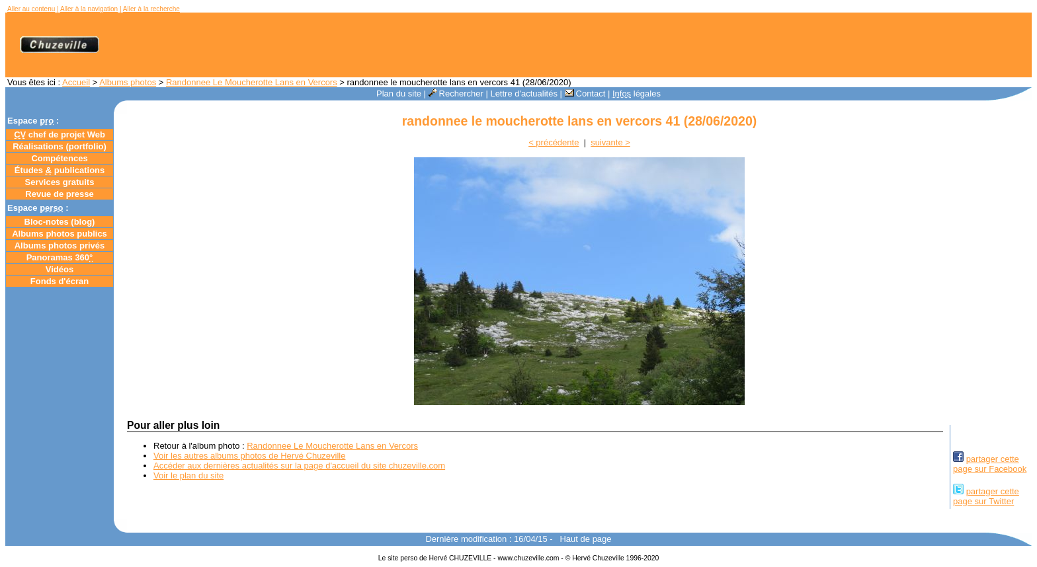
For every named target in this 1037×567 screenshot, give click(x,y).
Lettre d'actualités (524, 93)
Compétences (59, 158)
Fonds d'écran (59, 281)
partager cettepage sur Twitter (986, 496)
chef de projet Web (59, 134)
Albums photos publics (59, 234)
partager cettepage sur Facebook (989, 464)
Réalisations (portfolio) (59, 146)
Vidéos (59, 269)
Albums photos (127, 82)
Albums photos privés (60, 245)
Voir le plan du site (188, 475)
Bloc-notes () (59, 222)
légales (636, 93)
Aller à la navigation (89, 9)
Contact (585, 93)
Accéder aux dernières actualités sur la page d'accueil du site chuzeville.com (299, 466)
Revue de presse (59, 194)
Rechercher (456, 93)
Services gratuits (60, 182)
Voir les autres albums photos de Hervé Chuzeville (249, 456)
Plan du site (398, 93)
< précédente (553, 142)
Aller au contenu (31, 9)
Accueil (76, 82)
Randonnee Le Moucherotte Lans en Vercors (251, 82)
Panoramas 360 (59, 257)
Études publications (60, 170)
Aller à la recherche (151, 9)
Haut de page (585, 539)
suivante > (610, 142)
